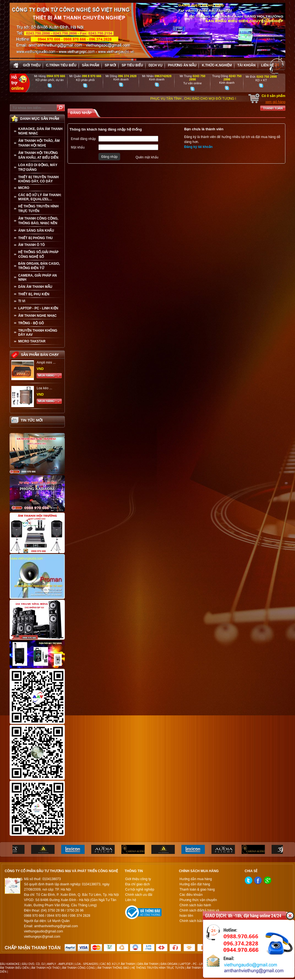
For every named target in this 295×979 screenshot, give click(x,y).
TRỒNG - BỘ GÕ (31, 323)
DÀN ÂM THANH (147, 964)
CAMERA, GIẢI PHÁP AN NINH (37, 278)
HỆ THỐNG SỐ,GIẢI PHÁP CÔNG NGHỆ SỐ (38, 254)
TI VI (21, 301)
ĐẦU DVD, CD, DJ (33, 964)
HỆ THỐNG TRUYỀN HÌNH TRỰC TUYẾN (38, 208)
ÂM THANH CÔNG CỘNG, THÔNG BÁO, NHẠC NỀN (38, 221)
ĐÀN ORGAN (169, 964)
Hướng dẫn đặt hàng (194, 884)
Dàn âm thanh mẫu (35, 287)
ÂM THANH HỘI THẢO (45, 967)
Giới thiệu (31, 65)
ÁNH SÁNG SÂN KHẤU (36, 230)
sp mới (110, 65)
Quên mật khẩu (147, 157)
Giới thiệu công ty (138, 879)
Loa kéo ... (44, 388)
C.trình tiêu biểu (61, 65)
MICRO (23, 188)
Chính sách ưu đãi (138, 895)
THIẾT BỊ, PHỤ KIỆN (33, 294)
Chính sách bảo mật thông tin (201, 921)
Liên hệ (267, 65)
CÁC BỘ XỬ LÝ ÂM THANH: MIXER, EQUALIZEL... (39, 197)
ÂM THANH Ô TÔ (31, 245)
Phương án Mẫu (182, 65)
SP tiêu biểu (132, 65)
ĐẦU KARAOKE (10, 964)
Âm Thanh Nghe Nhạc (37, 316)
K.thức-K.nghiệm (217, 65)
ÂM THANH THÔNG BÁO (113, 967)
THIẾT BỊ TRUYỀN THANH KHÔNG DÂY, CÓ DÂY (38, 179)
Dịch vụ (155, 65)
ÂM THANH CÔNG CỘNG (78, 967)
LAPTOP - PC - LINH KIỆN (38, 308)
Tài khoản (246, 65)
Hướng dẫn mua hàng (195, 879)
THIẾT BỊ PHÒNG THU (35, 238)
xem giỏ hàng (275, 102)
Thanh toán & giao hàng (197, 889)
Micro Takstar (31, 341)
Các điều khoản (191, 895)
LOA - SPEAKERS (86, 964)
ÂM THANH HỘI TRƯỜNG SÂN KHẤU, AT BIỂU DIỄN (38, 155)
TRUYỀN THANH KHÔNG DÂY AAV (37, 333)
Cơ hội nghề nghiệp (139, 889)
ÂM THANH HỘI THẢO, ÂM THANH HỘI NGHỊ (39, 143)
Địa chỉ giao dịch (137, 884)
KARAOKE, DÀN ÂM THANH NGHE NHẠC (40, 131)
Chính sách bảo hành (195, 905)
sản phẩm (90, 65)
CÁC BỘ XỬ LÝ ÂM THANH (117, 964)
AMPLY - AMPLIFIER (60, 964)
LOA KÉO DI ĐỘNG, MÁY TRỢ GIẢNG (37, 167)
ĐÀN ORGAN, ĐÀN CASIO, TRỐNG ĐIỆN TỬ (39, 266)
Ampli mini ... (46, 362)
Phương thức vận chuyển (198, 900)
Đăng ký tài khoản (198, 147)
